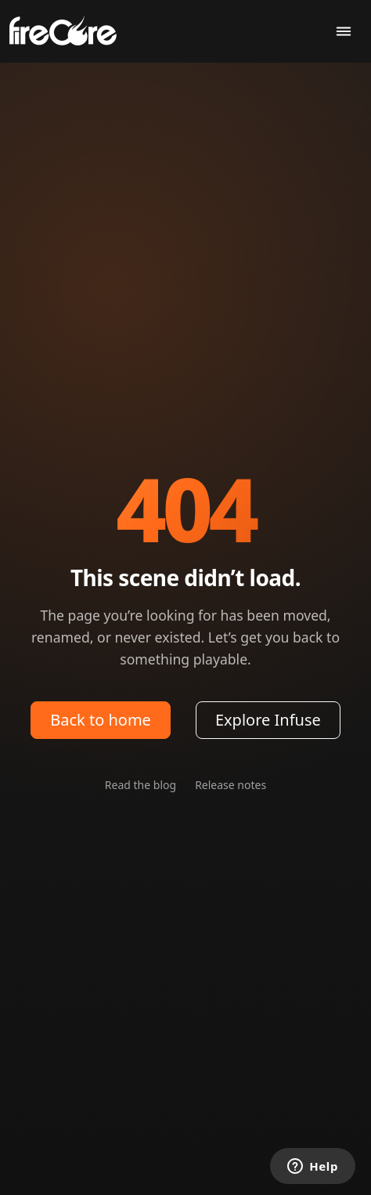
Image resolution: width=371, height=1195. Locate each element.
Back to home (100, 719)
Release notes (230, 784)
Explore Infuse (268, 719)
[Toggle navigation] (344, 32)
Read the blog (140, 784)
